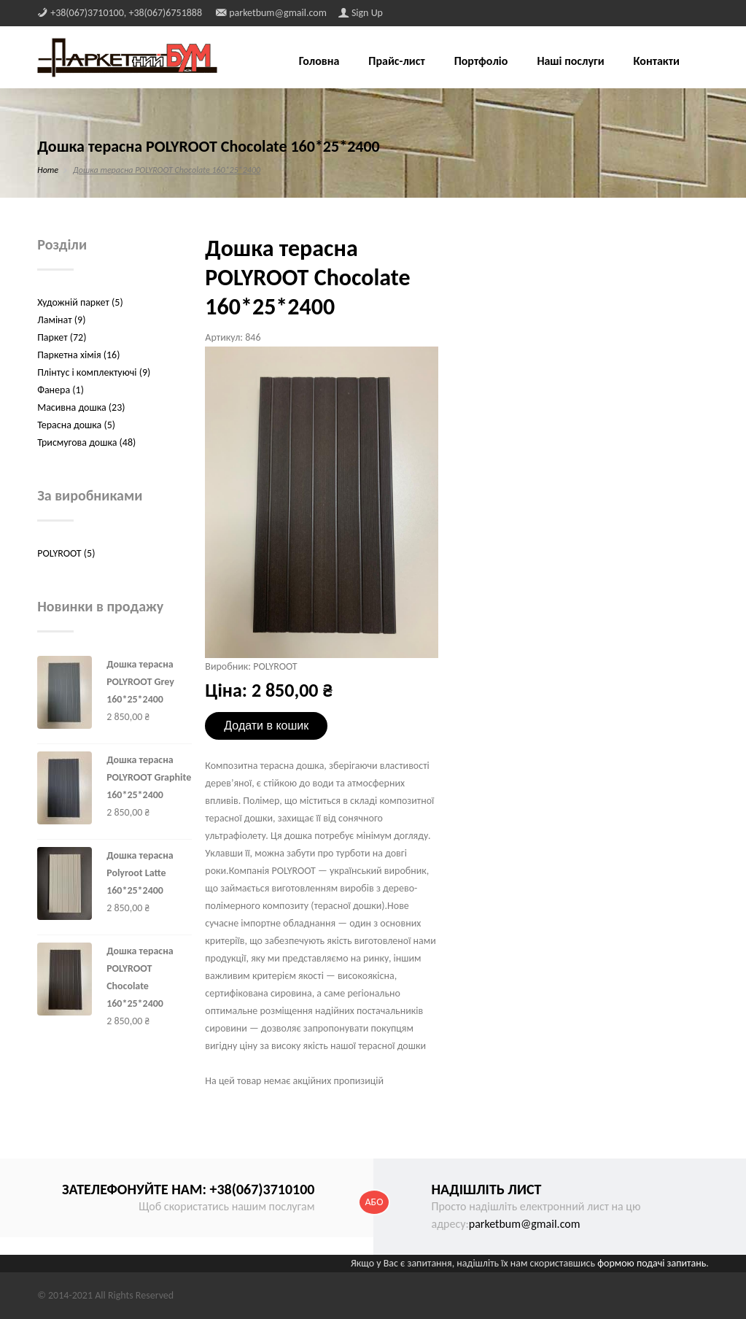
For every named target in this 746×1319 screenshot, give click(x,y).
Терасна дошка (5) (76, 425)
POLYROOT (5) (66, 553)
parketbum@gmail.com (524, 1224)
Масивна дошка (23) (81, 407)
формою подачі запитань (651, 1263)
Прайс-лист (396, 61)
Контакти (657, 61)
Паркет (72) (61, 337)
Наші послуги (570, 61)
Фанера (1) (60, 390)
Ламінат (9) (61, 320)
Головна (319, 61)
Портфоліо (481, 61)
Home (47, 170)
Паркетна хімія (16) (78, 355)
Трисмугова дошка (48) (86, 442)
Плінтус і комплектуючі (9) (93, 372)
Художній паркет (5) (80, 302)
